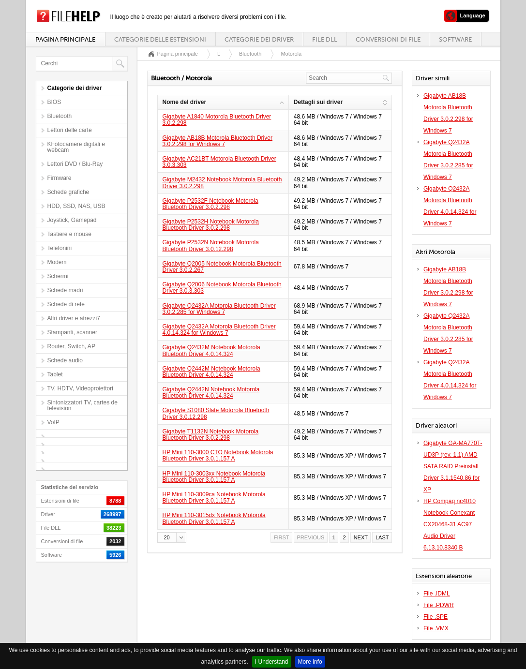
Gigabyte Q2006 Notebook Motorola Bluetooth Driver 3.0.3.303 (222, 287)
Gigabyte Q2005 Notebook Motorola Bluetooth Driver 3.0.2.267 (222, 266)
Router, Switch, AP (71, 346)
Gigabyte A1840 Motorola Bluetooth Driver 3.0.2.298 (217, 119)
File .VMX (436, 628)
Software (455, 39)
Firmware (59, 178)
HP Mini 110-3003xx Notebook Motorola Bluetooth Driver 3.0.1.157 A (214, 476)
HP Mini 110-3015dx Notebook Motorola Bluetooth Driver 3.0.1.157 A (214, 518)
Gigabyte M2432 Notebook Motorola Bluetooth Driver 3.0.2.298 (222, 182)
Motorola (291, 54)
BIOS (54, 102)
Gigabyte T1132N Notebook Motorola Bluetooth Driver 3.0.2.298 (211, 434)
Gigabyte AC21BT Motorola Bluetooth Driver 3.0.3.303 (219, 161)
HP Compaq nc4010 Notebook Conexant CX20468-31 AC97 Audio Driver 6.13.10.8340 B (449, 524)
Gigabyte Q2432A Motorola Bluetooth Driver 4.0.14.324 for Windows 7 (219, 329)
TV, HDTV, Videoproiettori (80, 388)
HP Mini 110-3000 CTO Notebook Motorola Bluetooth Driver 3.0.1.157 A (218, 455)
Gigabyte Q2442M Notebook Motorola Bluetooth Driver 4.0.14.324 (211, 371)
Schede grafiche (68, 192)
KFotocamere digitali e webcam (76, 147)
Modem (57, 262)
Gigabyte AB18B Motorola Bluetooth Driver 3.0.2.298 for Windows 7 (217, 141)
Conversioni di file (388, 39)
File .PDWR (438, 605)
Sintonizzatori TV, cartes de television (82, 405)
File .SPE (435, 616)
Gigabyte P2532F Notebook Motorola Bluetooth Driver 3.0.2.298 (210, 203)
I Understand (271, 661)
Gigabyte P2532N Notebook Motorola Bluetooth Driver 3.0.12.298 (211, 245)
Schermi (58, 276)
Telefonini (59, 248)
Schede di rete (66, 304)
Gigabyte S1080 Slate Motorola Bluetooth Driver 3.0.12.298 (216, 413)
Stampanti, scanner (72, 332)
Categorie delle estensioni (160, 39)
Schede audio (65, 360)
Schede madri (65, 290)
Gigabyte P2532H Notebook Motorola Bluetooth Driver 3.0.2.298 (211, 224)
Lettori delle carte (69, 130)
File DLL (324, 39)
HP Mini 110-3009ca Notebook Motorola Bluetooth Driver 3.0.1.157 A (214, 497)
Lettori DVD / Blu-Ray (75, 164)
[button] (171, 537)
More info (310, 661)
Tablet (55, 374)
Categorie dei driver (259, 39)
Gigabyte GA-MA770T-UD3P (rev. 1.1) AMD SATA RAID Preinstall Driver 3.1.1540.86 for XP (452, 466)
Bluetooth (59, 116)
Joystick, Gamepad (72, 220)
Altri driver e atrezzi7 (73, 318)
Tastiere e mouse (69, 234)
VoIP (53, 422)
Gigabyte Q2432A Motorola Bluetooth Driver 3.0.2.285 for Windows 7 (219, 308)
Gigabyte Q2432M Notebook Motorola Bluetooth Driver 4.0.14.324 (211, 350)
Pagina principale (65, 39)
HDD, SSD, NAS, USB (76, 206)
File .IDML (436, 593)
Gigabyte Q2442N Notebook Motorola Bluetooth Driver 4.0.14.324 (211, 392)
